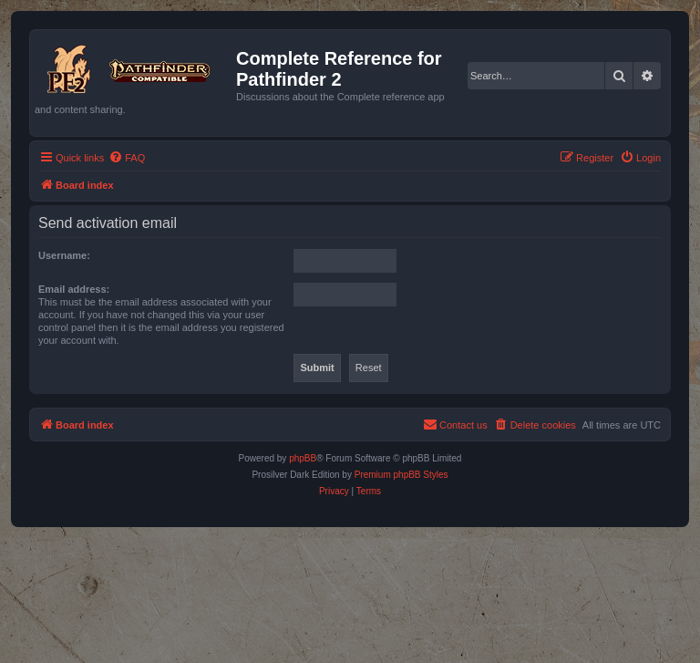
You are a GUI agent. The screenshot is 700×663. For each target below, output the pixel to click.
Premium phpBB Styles (401, 475)
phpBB (302, 458)
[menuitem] (126, 158)
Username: (64, 255)
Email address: (73, 289)
